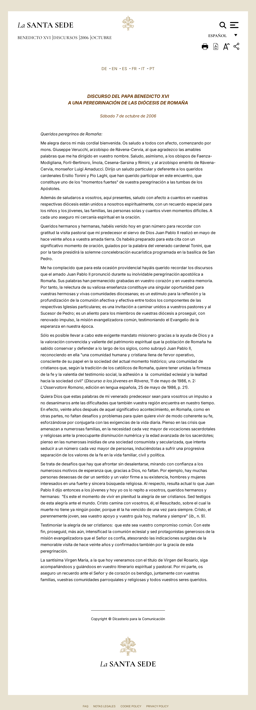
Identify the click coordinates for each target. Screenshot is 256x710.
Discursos (65, 37)
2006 (85, 37)
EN (114, 68)
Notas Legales (104, 706)
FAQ (85, 706)
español (219, 37)
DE (104, 68)
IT (143, 68)
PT (152, 68)
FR (134, 68)
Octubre (101, 37)
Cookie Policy (130, 706)
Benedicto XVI (35, 37)
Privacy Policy (157, 706)
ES (124, 68)
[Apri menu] (233, 25)
